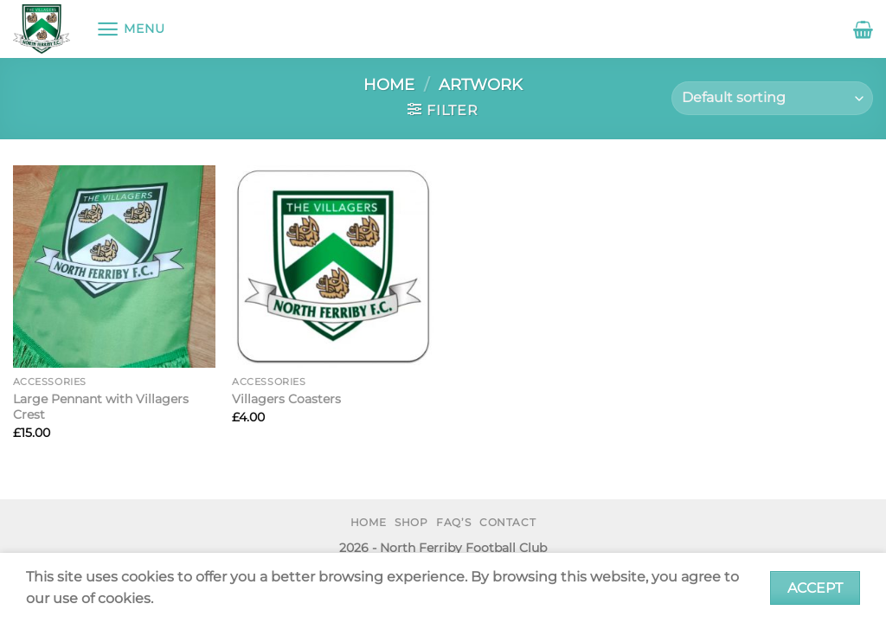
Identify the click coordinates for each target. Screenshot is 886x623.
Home (388, 84)
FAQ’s (453, 522)
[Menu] (130, 29)
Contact (507, 522)
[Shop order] (772, 98)
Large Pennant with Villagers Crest (101, 407)
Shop (411, 522)
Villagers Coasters (286, 399)
